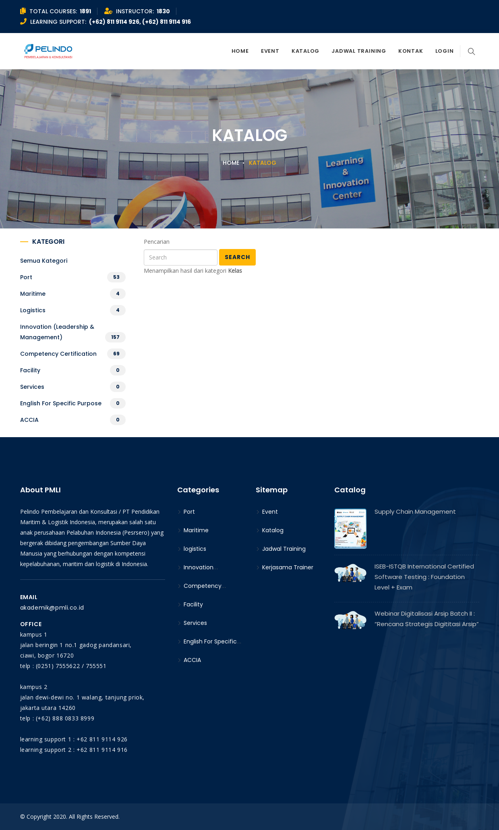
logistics (33, 310)
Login (444, 51)
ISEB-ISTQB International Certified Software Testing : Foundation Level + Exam (424, 576)
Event (270, 51)
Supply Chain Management (415, 511)
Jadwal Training (358, 51)
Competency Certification (58, 354)
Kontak (410, 51)
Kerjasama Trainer (284, 567)
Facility (30, 370)
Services (32, 387)
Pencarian (157, 241)
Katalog (305, 51)
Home (240, 51)
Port (26, 277)
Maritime (33, 294)
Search (237, 257)
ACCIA (29, 420)
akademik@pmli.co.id (52, 608)
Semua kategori (43, 261)
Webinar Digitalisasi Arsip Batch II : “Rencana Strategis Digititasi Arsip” (427, 618)
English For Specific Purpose (60, 403)
